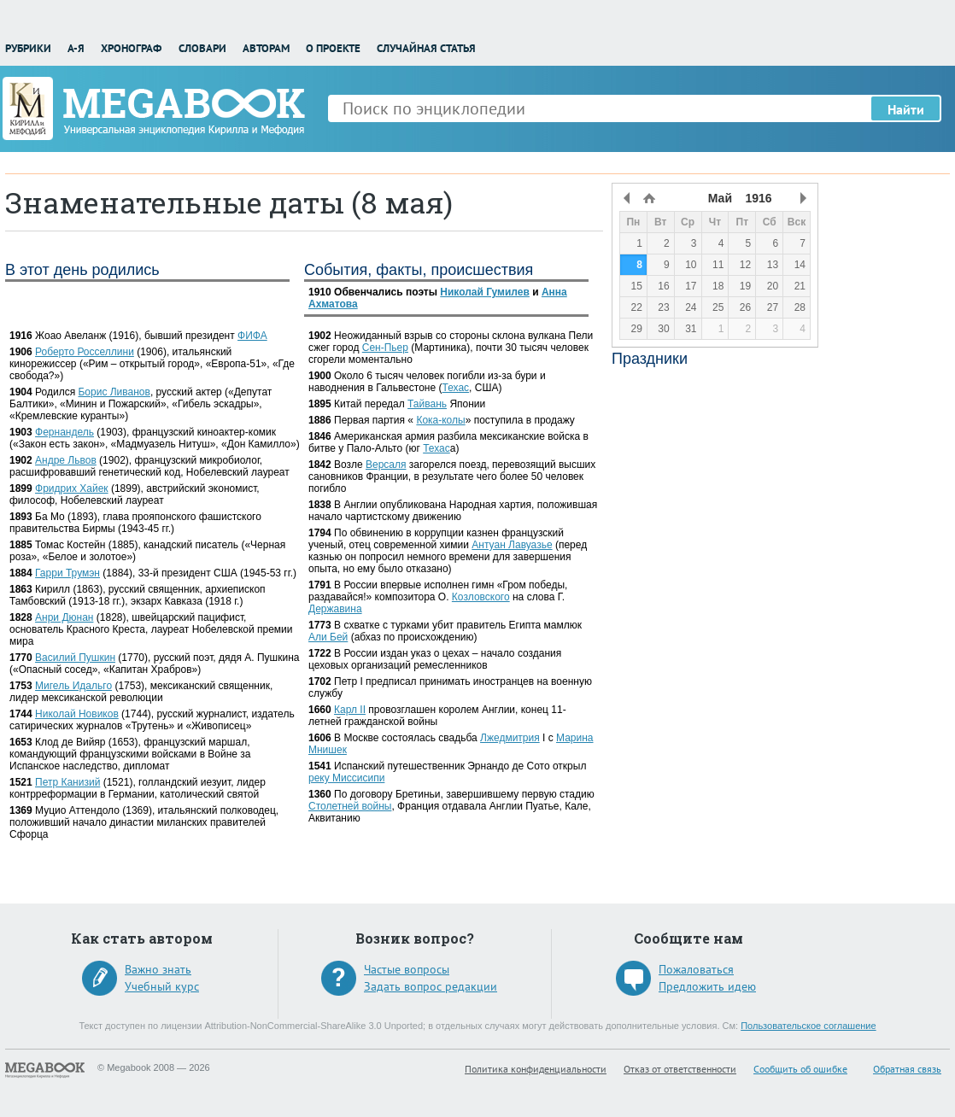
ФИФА (252, 336)
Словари (202, 48)
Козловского (481, 597)
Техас (455, 388)
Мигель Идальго (73, 686)
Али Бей (328, 637)
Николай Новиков (77, 714)
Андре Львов (66, 460)
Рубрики (28, 48)
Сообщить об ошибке (800, 1068)
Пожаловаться (696, 969)
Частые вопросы (406, 969)
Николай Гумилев (485, 292)
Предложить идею (707, 986)
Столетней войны (349, 806)
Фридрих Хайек (71, 488)
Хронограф (131, 48)
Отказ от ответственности (680, 1068)
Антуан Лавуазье (512, 545)
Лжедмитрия (510, 738)
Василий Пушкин (75, 658)
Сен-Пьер (385, 348)
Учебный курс (162, 986)
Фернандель (64, 432)
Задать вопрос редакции (430, 986)
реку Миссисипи (346, 778)
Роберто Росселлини (84, 352)
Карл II (350, 710)
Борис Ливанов (113, 392)
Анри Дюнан (64, 617)
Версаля (386, 465)
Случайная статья (426, 48)
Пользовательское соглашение (808, 1026)
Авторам (266, 48)
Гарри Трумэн (67, 573)
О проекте (333, 48)
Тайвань (427, 404)
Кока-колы (440, 420)
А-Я (76, 48)
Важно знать (158, 969)
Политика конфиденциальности (535, 1068)
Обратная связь (907, 1068)
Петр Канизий (67, 782)
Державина (335, 609)
